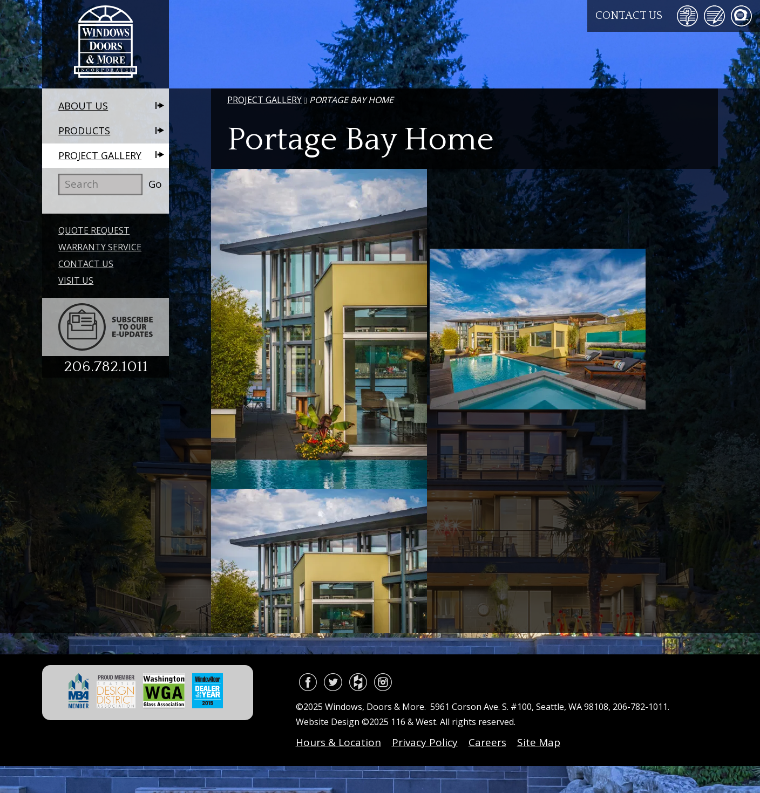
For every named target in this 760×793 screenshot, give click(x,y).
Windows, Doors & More (105, 44)
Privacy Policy (425, 742)
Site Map (538, 742)
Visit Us (75, 280)
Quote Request (94, 230)
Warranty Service (99, 247)
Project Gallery (99, 155)
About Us (83, 105)
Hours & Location (338, 742)
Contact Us (628, 16)
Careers (487, 742)
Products (84, 130)
